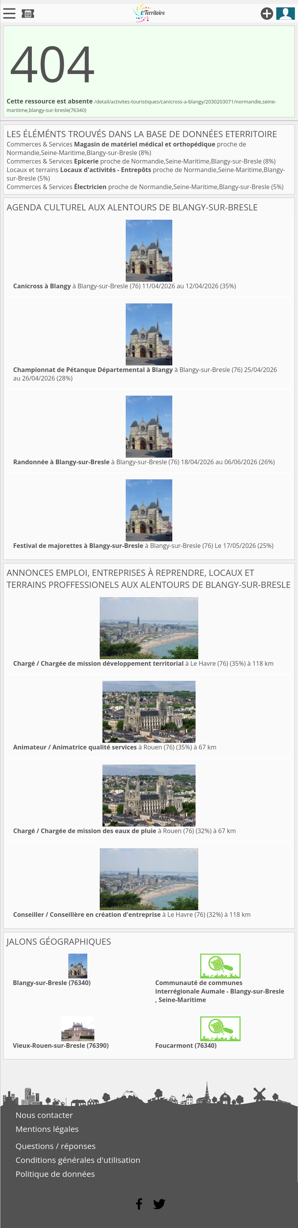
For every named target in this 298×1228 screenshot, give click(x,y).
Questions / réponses (55, 1145)
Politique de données (55, 1173)
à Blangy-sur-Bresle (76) (76, 286)
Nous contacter (44, 1114)
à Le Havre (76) (120, 663)
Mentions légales (47, 1128)
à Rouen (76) (94, 747)
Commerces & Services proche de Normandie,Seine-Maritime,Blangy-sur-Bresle (126, 148)
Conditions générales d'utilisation (78, 1159)
